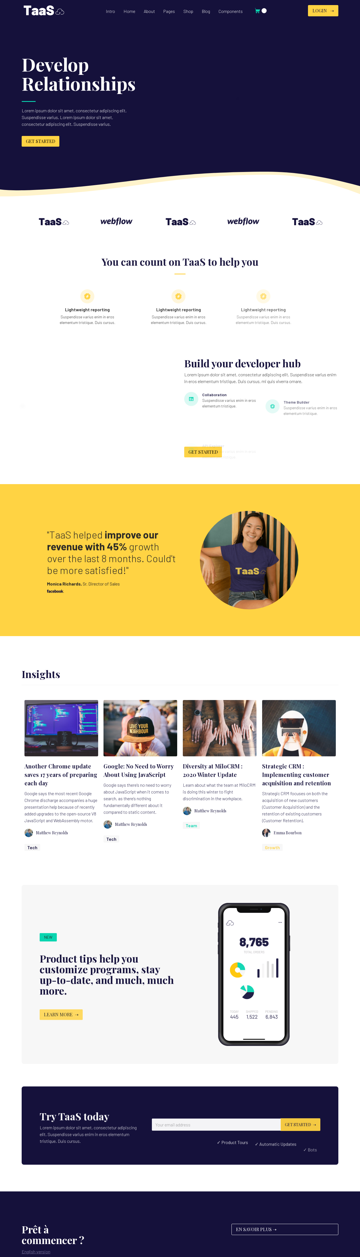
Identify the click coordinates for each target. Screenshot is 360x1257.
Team (191, 835)
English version (36, 1251)
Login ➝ (323, 11)
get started (40, 141)
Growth (272, 857)
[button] (129, 11)
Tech (32, 857)
